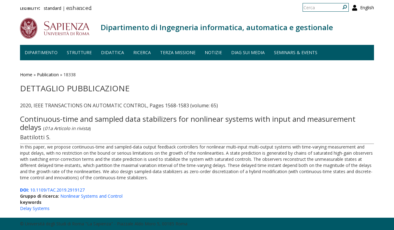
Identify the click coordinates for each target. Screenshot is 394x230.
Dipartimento (41, 52)
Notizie (213, 52)
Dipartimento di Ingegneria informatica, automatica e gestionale (217, 27)
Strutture (79, 52)
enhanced (79, 8)
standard (52, 8)
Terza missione (177, 52)
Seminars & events (295, 52)
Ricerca (142, 52)
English (367, 7)
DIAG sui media (248, 52)
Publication (48, 74)
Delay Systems (35, 208)
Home (26, 74)
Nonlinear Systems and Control (91, 196)
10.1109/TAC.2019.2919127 (52, 190)
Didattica (112, 52)
